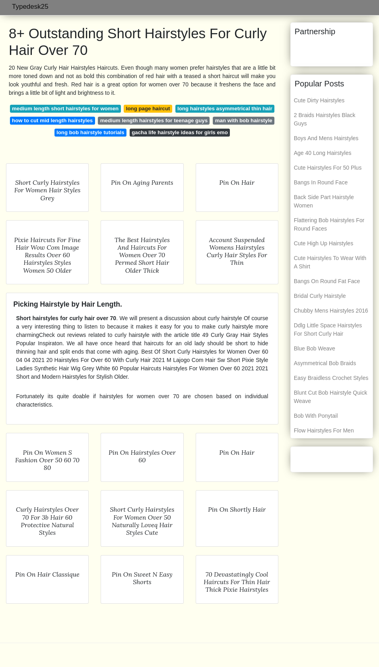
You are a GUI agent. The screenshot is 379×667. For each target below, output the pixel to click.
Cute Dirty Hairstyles (319, 100)
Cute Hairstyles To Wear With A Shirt (330, 262)
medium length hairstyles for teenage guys (154, 120)
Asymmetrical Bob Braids (325, 363)
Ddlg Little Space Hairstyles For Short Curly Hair (328, 329)
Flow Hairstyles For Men (324, 430)
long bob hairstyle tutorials (90, 132)
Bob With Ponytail (316, 416)
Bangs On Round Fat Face (327, 281)
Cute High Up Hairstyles (323, 243)
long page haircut (148, 108)
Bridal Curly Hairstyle (320, 296)
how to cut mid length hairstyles (52, 120)
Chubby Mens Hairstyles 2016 (331, 310)
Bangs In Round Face (321, 182)
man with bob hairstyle (243, 120)
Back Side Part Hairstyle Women (324, 201)
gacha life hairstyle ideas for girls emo (180, 132)
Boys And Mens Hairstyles (326, 138)
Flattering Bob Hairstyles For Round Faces (329, 224)
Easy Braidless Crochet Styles (331, 378)
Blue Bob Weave (314, 348)
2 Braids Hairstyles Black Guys (325, 119)
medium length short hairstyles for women (65, 108)
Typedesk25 (30, 6)
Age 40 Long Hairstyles (323, 153)
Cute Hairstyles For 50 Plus (328, 167)
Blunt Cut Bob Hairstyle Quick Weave (330, 396)
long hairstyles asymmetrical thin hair (224, 108)
